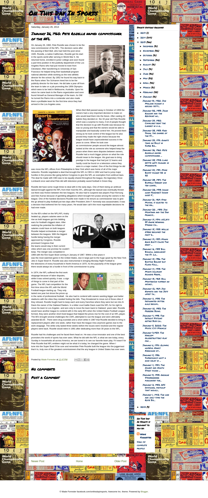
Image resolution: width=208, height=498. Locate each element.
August (147, 64)
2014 (143, 37)
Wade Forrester (145, 436)
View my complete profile (142, 445)
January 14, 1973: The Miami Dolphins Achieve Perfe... (154, 271)
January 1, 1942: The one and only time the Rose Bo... (156, 397)
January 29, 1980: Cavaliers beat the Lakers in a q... (154, 123)
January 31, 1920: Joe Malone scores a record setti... (154, 103)
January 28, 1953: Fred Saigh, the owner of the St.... (155, 133)
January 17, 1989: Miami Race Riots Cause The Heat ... (156, 241)
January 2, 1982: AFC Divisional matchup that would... (154, 387)
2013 (143, 42)
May (145, 78)
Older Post (120, 461)
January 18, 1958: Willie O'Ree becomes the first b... (156, 232)
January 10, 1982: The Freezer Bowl (154, 310)
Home (79, 461)
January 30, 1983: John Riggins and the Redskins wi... (155, 113)
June (146, 73)
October (148, 55)
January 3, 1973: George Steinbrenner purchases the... (156, 377)
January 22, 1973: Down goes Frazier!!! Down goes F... (155, 192)
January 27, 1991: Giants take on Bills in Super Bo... (156, 143)
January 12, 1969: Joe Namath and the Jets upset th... (155, 291)
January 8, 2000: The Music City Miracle (154, 327)
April (146, 82)
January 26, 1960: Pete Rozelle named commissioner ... (155, 152)
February (148, 92)
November (149, 50)
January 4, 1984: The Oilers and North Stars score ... (154, 367)
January (148, 96)
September (149, 60)
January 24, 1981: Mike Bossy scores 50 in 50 (155, 172)
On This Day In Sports (63, 13)
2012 (143, 407)
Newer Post (37, 461)
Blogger (144, 491)
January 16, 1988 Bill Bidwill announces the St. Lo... (154, 251)
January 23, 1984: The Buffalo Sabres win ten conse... (155, 182)
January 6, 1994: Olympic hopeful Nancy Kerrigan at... (156, 348)
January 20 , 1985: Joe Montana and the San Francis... (156, 212)
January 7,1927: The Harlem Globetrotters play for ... (155, 336)
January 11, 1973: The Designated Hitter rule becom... (154, 301)
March (147, 87)
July (146, 69)
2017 (143, 32)
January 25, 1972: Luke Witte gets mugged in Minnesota (156, 162)
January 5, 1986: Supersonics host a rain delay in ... (154, 357)
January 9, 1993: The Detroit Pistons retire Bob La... (153, 318)
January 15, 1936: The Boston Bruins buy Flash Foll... (154, 261)
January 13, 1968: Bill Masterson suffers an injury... (156, 281)
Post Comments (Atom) (85, 472)
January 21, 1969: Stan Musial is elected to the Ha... (155, 202)
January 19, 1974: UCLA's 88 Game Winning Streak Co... (156, 222)
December (148, 46)
